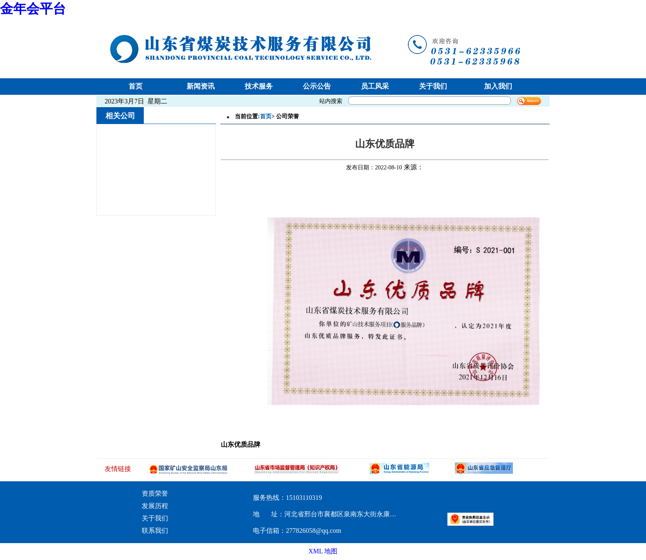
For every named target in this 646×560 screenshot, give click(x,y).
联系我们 (155, 530)
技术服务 (259, 86)
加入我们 (498, 86)
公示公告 (317, 86)
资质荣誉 (155, 493)
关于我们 (433, 86)
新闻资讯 (201, 86)
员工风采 (375, 86)
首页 (136, 86)
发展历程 (155, 505)
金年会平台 (33, 8)
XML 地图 (323, 551)
